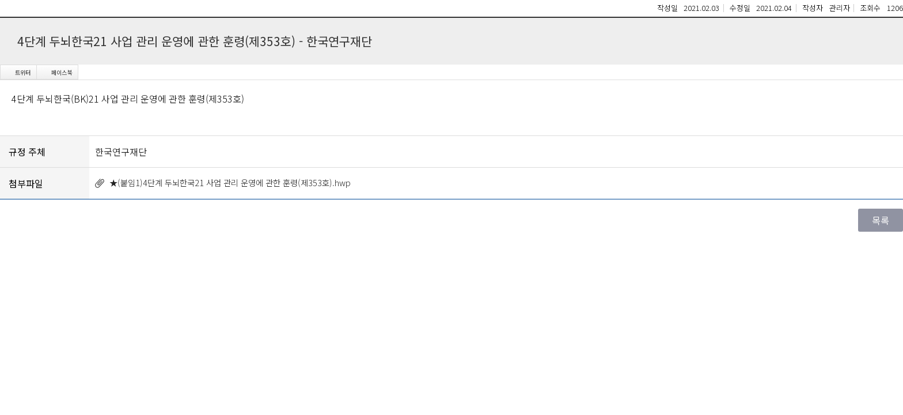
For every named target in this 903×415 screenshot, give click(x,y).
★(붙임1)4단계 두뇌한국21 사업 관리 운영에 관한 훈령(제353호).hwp (230, 182)
